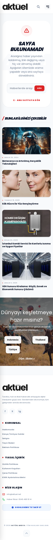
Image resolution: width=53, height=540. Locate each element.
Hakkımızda (8, 429)
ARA (39, 88)
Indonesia (12, 339)
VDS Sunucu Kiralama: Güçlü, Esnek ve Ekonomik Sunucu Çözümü (24, 288)
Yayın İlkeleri (8, 443)
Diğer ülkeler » (27, 358)
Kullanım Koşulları (11, 468)
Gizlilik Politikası (10, 464)
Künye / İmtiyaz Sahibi (13, 434)
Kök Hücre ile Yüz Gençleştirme (20, 203)
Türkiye (13, 349)
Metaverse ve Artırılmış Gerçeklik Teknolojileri (21, 162)
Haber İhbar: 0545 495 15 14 (19, 499)
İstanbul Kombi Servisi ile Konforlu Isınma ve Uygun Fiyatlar (26, 245)
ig (19, 411)
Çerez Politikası (9, 473)
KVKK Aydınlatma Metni (13, 477)
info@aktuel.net (14, 494)
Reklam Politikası (10, 447)
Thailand (40, 339)
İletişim (5, 438)
